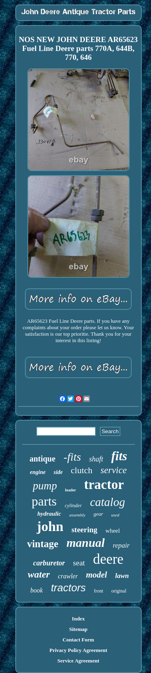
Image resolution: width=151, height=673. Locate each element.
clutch (82, 470)
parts (44, 501)
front (98, 591)
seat (79, 563)
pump (45, 486)
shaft (96, 459)
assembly (77, 514)
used (115, 514)
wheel (112, 530)
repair (121, 545)
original (118, 591)
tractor (104, 484)
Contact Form (78, 640)
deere (108, 559)
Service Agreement (78, 661)
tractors (68, 588)
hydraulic (49, 513)
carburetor (49, 563)
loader (70, 490)
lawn (122, 576)
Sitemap (78, 629)
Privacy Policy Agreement (78, 650)
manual (85, 542)
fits (119, 456)
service (114, 470)
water (39, 574)
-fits (72, 457)
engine (38, 472)
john (50, 526)
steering (84, 529)
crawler (68, 576)
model (96, 575)
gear (98, 514)
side (58, 472)
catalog (107, 501)
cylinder (73, 505)
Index (78, 619)
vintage (42, 543)
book (36, 590)
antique (42, 458)
